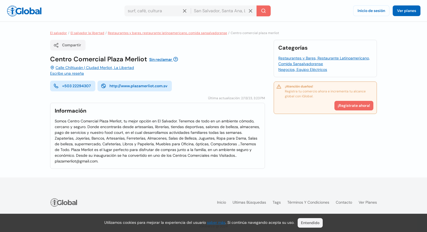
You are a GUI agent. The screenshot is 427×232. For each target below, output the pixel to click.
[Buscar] (264, 10)
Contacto (344, 202)
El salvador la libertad (87, 33)
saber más (216, 222)
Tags (277, 202)
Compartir (67, 45)
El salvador (58, 33)
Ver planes (406, 10)
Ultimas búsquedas (249, 202)
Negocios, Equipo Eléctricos (302, 69)
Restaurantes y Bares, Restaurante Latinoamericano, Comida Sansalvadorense (324, 61)
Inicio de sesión (371, 10)
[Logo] (24, 10)
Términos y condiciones (308, 202)
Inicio (221, 202)
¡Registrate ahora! (354, 105)
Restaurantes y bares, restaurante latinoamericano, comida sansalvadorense (167, 33)
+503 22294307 (72, 86)
